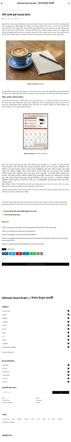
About (37, 398)
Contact (38, 402)
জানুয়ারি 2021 (35, 372)
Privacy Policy (5, 400)
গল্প (35, 336)
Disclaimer (39, 400)
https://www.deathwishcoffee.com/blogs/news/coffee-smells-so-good (23, 244)
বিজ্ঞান (35, 340)
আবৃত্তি (35, 325)
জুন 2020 (35, 378)
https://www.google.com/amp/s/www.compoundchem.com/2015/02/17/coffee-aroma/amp (29, 227)
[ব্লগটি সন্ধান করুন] (27, 392)
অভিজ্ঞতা (35, 318)
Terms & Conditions (7, 402)
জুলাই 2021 (35, 365)
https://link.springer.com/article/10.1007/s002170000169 (20, 234)
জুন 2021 (35, 368)
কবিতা (35, 333)
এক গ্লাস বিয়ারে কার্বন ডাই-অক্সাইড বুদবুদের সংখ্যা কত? (20, 211)
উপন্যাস (35, 329)
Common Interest (41, 153)
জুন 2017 (35, 382)
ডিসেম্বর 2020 (35, 375)
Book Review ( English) (35, 347)
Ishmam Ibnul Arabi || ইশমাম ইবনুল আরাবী (35, 3)
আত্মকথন (35, 322)
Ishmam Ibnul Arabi (8, 18)
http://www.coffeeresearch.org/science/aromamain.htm (19, 231)
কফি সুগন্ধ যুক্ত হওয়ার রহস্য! (12, 215)
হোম (3, 10)
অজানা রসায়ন (8, 10)
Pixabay (41, 84)
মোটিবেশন (35, 344)
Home (3, 398)
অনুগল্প (35, 315)
